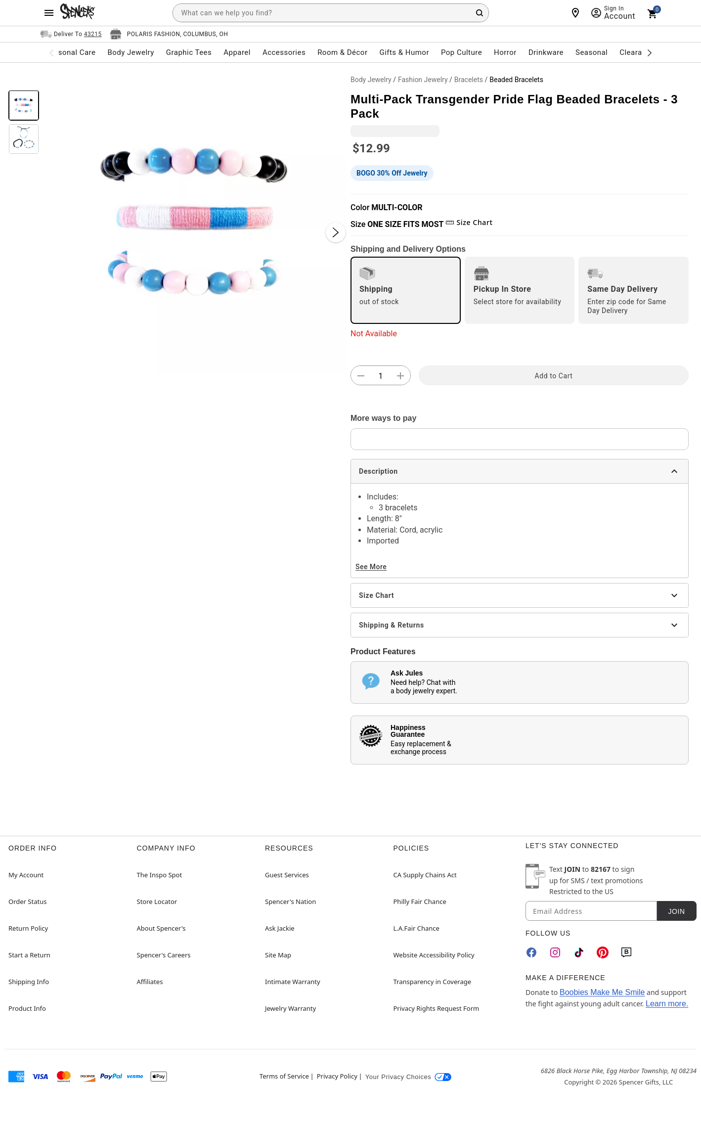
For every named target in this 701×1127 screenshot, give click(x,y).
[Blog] (626, 952)
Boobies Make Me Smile (602, 992)
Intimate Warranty (292, 981)
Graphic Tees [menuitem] (189, 52)
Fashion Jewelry (423, 80)
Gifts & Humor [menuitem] (404, 52)
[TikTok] (579, 952)
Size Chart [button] (468, 222)
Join (676, 911)
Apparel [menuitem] (237, 52)
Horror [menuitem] (505, 52)
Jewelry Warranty (290, 1008)
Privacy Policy (337, 1076)
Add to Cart (554, 376)
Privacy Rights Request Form (437, 1008)
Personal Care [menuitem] (71, 52)
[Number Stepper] (381, 376)
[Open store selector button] (169, 34)
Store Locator (157, 901)
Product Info (27, 1008)
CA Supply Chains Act (425, 874)
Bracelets (468, 80)
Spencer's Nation (290, 901)
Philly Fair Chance (420, 901)
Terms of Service (284, 1076)
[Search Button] (479, 13)
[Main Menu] (49, 13)
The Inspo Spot (159, 874)
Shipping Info (28, 981)
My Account (26, 874)
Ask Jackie (280, 928)
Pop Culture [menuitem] (461, 52)
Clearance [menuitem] (637, 52)
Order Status (27, 901)
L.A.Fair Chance (416, 928)
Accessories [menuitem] (284, 52)
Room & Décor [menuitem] (342, 52)
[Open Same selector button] (71, 34)
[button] (195, 222)
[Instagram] (555, 952)
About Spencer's (161, 928)
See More (371, 567)
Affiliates (150, 981)
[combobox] (330, 13)
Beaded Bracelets (516, 80)
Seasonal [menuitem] (591, 52)
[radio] (405, 290)
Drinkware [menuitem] (546, 52)
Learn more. (667, 1003)
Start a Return (29, 954)
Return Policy (28, 928)
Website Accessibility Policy (434, 954)
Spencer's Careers (164, 954)
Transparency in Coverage (433, 981)
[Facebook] (531, 952)
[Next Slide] (336, 232)
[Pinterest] (603, 952)
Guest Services (287, 874)
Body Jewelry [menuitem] (130, 52)
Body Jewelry (371, 80)
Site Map (278, 954)
